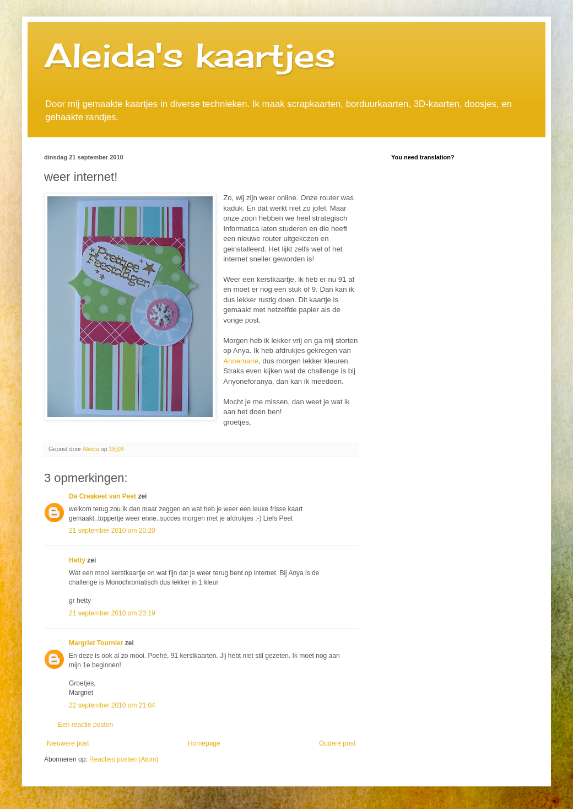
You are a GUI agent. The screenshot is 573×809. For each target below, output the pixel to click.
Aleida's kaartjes (190, 55)
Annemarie (240, 361)
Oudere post (337, 743)
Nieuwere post (68, 743)
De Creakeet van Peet (102, 496)
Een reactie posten (85, 724)
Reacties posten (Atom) (123, 759)
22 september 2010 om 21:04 (112, 705)
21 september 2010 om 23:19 (112, 613)
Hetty (77, 560)
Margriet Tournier (96, 643)
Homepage (204, 743)
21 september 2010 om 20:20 (112, 530)
